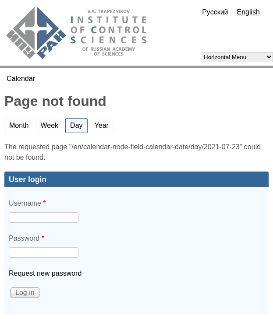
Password (26, 238)
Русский (215, 12)
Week (49, 125)
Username (27, 203)
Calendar (21, 78)
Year (102, 125)
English (248, 12)
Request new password (45, 273)
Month (18, 125)
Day (78, 124)
